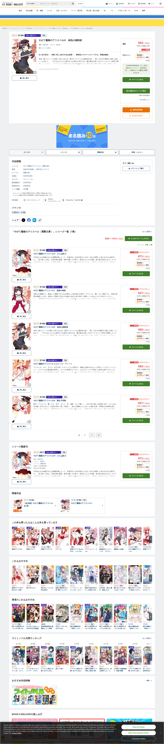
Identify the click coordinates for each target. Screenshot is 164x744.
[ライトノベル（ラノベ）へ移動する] (40, 32)
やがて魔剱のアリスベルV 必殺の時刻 (49, 295)
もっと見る (147, 236)
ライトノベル (28, 183)
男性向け (15, 216)
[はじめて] (131, 3)
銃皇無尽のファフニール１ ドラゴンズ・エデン (105, 554)
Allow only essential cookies (138, 733)
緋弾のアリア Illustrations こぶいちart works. (76, 554)
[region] (82, 733)
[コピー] (39, 224)
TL (112, 10)
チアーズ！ (59, 553)
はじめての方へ (136, 120)
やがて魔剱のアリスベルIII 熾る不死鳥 (49, 405)
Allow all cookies (138, 727)
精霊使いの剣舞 (118, 553)
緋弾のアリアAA (17, 553)
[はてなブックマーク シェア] (34, 224)
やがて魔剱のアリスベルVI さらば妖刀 (49, 258)
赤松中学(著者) (28, 173)
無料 (143, 10)
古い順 (140, 249)
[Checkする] (35, 76)
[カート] (151, 3)
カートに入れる (136, 84)
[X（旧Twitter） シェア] (23, 224)
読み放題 (29, 10)
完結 (23, 216)
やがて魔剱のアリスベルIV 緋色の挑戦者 (50, 331)
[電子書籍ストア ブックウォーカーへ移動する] (10, 32)
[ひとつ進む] (92, 439)
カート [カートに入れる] (136, 278)
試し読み (24, 82)
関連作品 (107, 156)
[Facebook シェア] (28, 224)
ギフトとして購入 (136, 173)
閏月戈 (58, 49)
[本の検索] (32, 3)
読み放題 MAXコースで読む (136, 95)
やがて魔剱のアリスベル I (134, 554)
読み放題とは (145, 104)
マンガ (49, 10)
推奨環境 (79, 204)
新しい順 (148, 249)
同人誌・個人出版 (92, 10)
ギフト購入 (128, 167)
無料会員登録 (136, 114)
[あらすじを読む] (78, 65)
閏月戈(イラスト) (43, 173)
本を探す (80, 3)
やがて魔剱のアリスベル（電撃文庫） (36, 170)
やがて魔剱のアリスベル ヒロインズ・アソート (52, 368)
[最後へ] (99, 439)
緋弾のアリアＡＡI (46, 553)
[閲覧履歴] (141, 3)
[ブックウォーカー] (12, 3)
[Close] (160, 732)
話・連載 (40, 10)
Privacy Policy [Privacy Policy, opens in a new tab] (16, 733)
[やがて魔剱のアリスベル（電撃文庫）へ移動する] (59, 32)
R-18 (136, 10)
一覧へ (149, 685)
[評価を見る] (45, 52)
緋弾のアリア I (147, 553)
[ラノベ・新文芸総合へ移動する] (27, 32)
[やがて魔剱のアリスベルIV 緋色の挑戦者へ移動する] (81, 32)
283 (25, 193)
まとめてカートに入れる (138, 243)
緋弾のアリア (30, 553)
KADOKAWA (27, 180)
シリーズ (70, 156)
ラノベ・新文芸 (76, 10)
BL (105, 10)
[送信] (73, 3)
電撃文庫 (26, 177)
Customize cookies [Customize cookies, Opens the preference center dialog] (138, 739)
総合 (20, 10)
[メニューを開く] (160, 3)
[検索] (73, 3)
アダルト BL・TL (124, 10)
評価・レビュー (137, 156)
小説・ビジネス (61, 10)
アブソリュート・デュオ (91, 554)
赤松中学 (45, 49)
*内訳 (147, 64)
